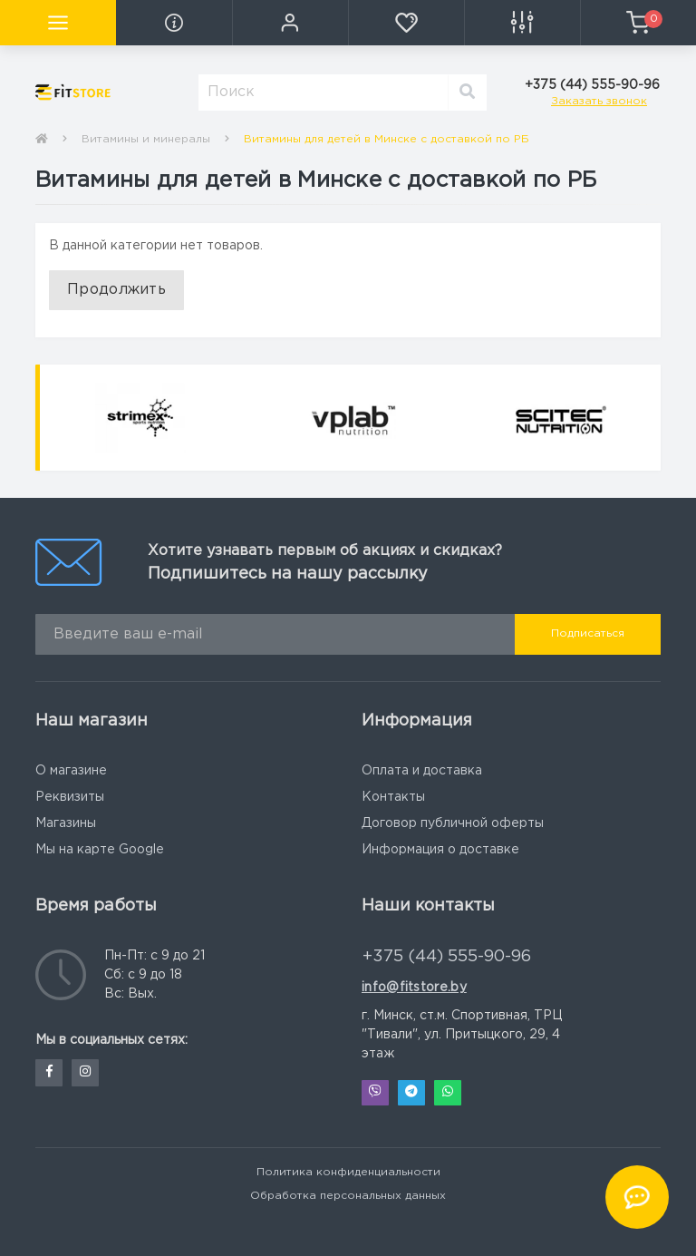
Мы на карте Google (99, 849)
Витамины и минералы (146, 139)
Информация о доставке (440, 849)
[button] (290, 22)
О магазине (71, 770)
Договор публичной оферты (453, 823)
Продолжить (116, 290)
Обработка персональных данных (348, 1196)
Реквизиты (69, 797)
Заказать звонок (599, 101)
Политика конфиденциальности (348, 1172)
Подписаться (587, 633)
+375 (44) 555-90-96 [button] (446, 956)
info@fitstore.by (414, 987)
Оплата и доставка (422, 770)
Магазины (65, 823)
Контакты (393, 797)
